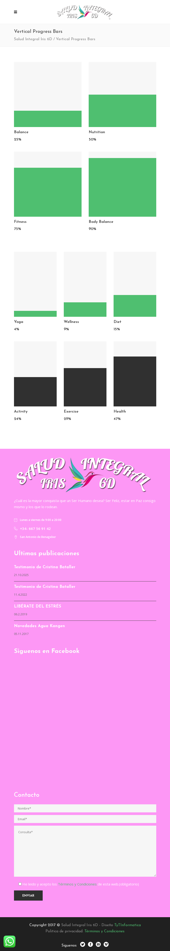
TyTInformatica (127, 925)
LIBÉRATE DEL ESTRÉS (37, 606)
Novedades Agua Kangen (39, 626)
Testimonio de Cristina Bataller (44, 567)
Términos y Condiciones (78, 884)
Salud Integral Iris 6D (33, 39)
